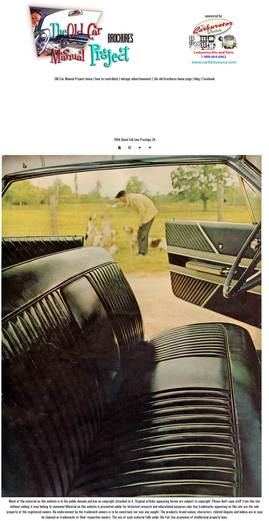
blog (197, 78)
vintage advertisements (136, 78)
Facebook (208, 78)
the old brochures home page (173, 78)
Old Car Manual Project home (73, 78)
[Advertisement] (134, 111)
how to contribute (106, 78)
